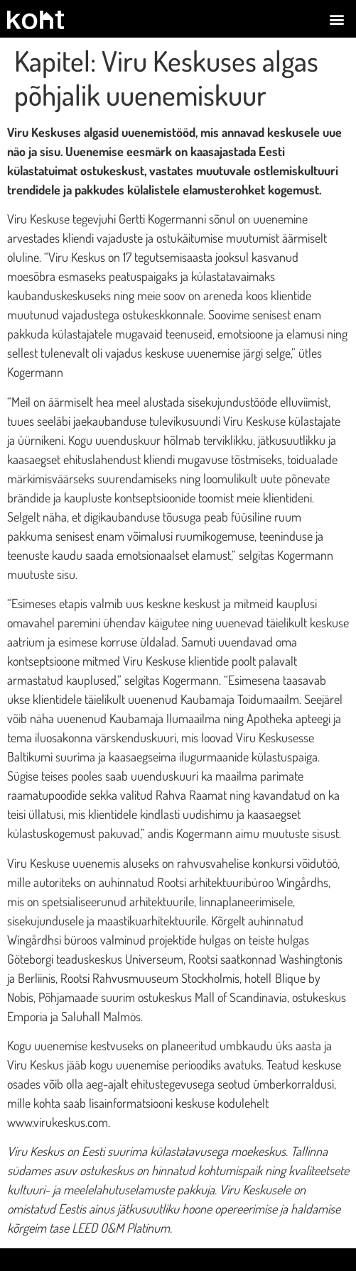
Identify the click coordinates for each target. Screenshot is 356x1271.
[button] (337, 19)
